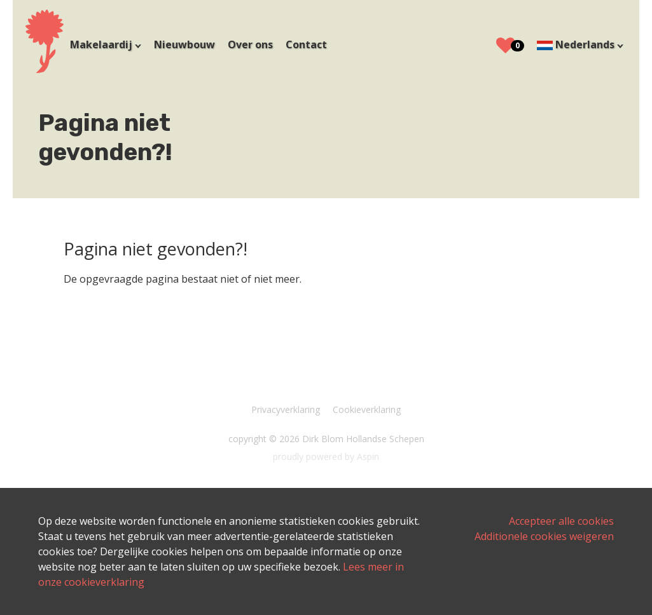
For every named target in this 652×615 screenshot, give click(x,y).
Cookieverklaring (367, 409)
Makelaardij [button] (102, 44)
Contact (306, 44)
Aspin (368, 456)
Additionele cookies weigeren (544, 536)
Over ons (250, 44)
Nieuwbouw (184, 44)
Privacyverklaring (285, 409)
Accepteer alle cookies (561, 521)
